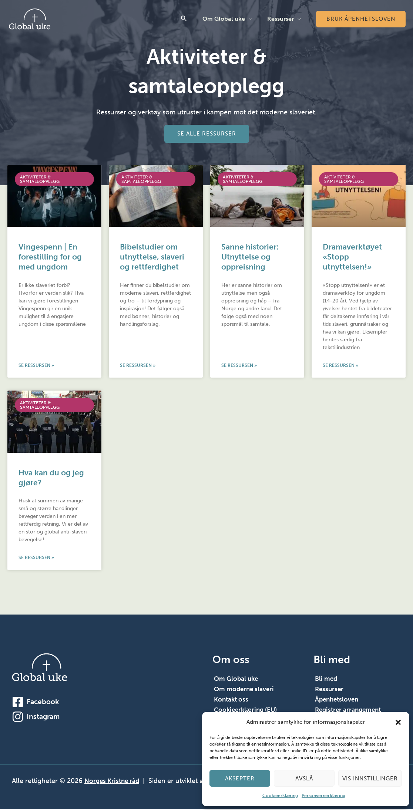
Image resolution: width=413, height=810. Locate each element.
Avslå (304, 778)
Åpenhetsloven (338, 700)
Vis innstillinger (370, 778)
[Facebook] (18, 703)
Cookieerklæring (280, 795)
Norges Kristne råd (113, 781)
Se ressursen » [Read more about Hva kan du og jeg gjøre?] (36, 558)
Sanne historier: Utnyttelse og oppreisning (250, 257)
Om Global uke (228, 18)
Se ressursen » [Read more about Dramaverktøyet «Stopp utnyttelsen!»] (340, 365)
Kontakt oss (232, 700)
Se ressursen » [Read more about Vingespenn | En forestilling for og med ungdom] (36, 365)
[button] (398, 722)
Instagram (43, 717)
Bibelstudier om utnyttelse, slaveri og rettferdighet (152, 257)
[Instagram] (18, 717)
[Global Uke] (29, 18)
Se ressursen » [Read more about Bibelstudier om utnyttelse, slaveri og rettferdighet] (137, 365)
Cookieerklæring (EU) (247, 711)
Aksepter (240, 778)
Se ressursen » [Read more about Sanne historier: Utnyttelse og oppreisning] (239, 365)
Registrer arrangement (350, 711)
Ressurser (282, 18)
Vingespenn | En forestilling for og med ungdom (50, 257)
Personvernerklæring (323, 795)
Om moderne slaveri (245, 690)
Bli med (326, 680)
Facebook (43, 702)
